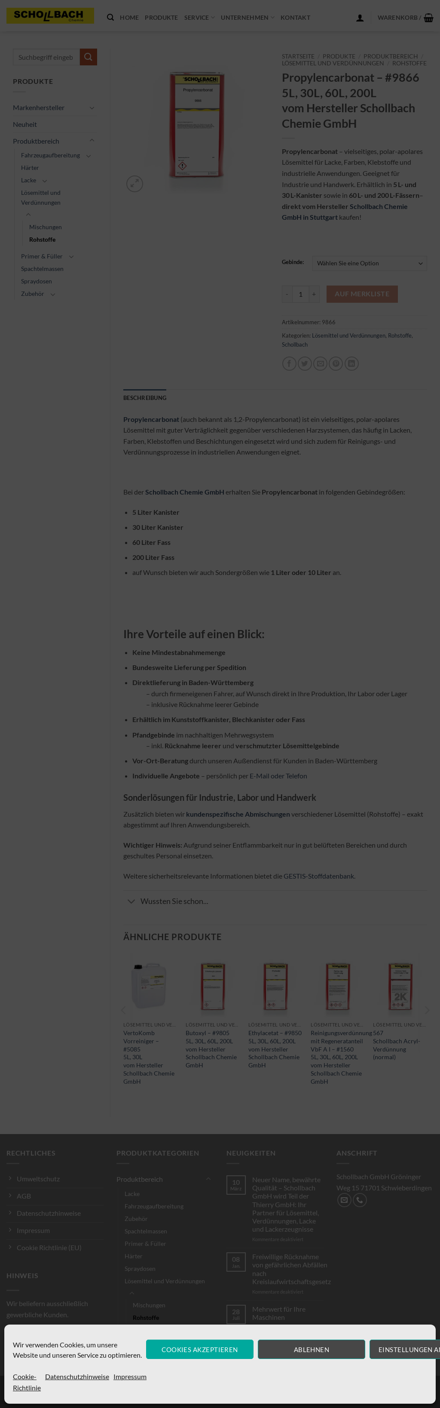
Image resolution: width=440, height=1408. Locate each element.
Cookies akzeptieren (200, 1349)
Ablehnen (312, 1349)
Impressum (130, 1376)
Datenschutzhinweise (77, 1376)
